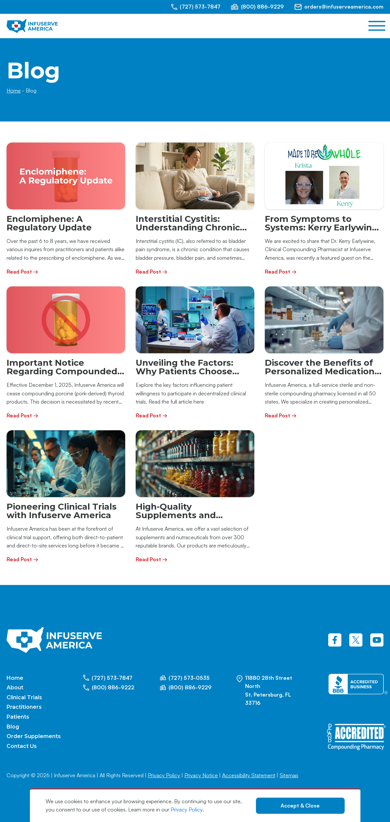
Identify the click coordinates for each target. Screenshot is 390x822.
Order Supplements (34, 736)
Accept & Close (300, 805)
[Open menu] (376, 26)
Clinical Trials (24, 697)
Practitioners (24, 707)
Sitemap (289, 775)
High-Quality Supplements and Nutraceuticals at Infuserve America (177, 519)
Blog (13, 727)
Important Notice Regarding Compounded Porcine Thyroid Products (63, 371)
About (15, 687)
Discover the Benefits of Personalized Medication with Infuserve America (320, 371)
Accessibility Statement (248, 775)
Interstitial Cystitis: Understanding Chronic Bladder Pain (188, 227)
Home (14, 90)
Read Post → (22, 271)
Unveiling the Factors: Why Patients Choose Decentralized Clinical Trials (184, 375)
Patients (18, 717)
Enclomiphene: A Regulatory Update (49, 223)
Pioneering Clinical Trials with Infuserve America (62, 510)
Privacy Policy (187, 809)
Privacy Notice (201, 775)
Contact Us (22, 746)
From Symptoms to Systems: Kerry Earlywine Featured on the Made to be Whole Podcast (321, 232)
